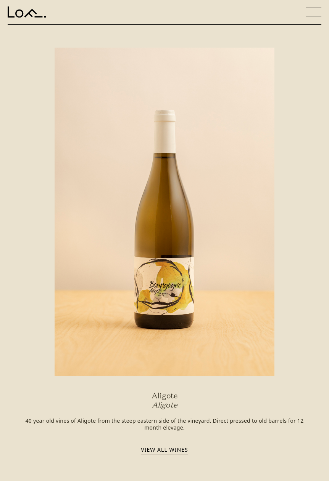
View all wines (164, 449)
